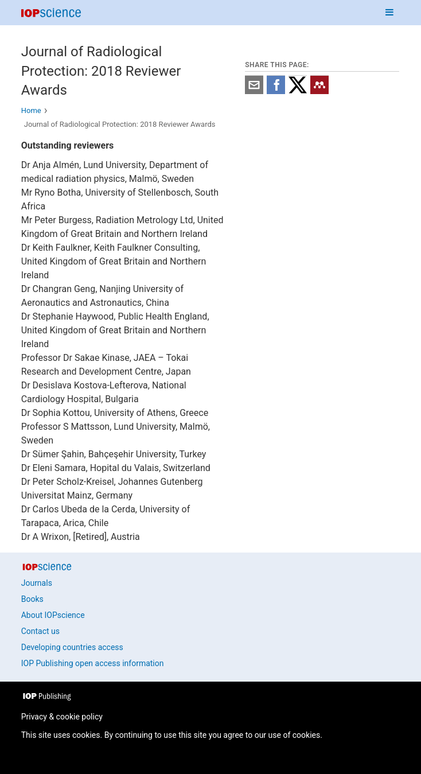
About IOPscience (53, 615)
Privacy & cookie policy (62, 716)
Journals (36, 583)
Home (31, 110)
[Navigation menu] (389, 12)
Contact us (40, 631)
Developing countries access (72, 647)
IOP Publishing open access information (92, 663)
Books (32, 599)
